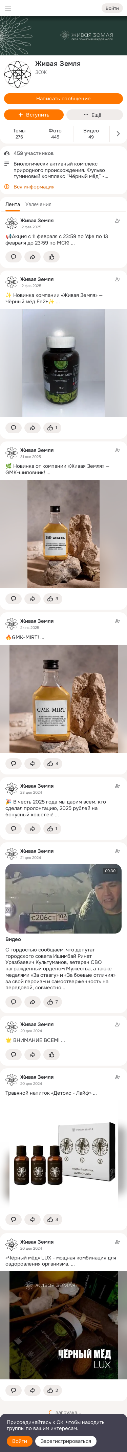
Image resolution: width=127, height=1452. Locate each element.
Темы (19, 131)
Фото (55, 131)
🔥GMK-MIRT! (22, 637)
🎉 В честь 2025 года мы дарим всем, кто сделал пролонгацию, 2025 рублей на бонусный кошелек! (55, 808)
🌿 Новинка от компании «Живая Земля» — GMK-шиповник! (57, 469)
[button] (12, 204)
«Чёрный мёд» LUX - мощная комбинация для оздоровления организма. (60, 1261)
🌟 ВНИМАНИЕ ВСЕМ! (32, 1040)
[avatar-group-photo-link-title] (17, 74)
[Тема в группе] (63, 231)
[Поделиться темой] (32, 256)
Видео (91, 131)
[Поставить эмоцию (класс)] (51, 256)
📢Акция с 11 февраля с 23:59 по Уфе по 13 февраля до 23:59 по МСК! (56, 239)
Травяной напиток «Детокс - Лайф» (48, 1093)
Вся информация (34, 186)
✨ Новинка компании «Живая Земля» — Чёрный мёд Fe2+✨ (54, 298)
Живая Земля (37, 220)
